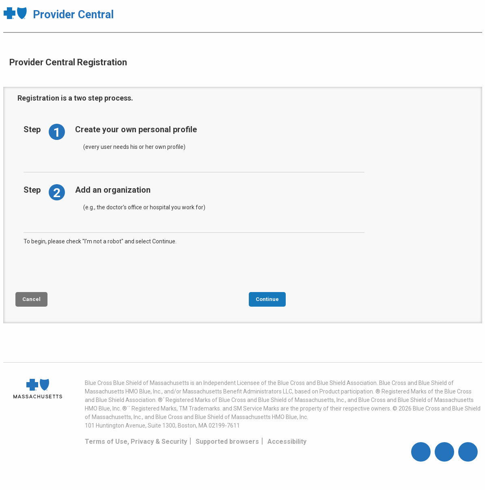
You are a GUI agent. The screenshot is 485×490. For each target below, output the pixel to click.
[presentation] (85, 268)
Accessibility (286, 441)
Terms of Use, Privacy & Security (136, 441)
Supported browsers (227, 441)
